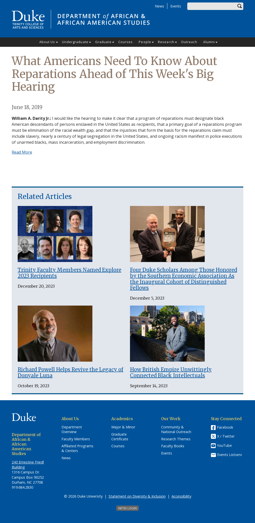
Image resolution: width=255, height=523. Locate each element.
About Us (47, 42)
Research (166, 42)
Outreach (189, 42)
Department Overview (72, 429)
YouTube (224, 445)
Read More (22, 152)
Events (175, 6)
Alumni (209, 42)
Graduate (103, 42)
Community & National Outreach (176, 429)
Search (239, 6)
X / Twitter (226, 436)
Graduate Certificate (119, 436)
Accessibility (181, 496)
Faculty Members (76, 439)
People (145, 42)
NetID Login (127, 508)
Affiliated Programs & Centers (77, 448)
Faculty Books (172, 446)
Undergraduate (75, 42)
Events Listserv (229, 454)
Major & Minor (123, 427)
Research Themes (176, 439)
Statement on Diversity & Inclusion (137, 496)
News (159, 6)
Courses (125, 42)
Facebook (225, 427)
